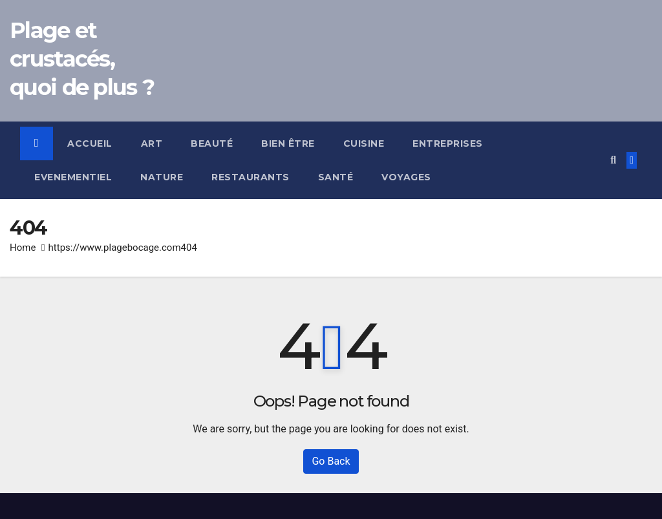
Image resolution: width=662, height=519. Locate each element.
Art (152, 143)
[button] (613, 160)
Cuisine (364, 143)
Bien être (288, 143)
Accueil (89, 143)
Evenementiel (73, 177)
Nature (161, 177)
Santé (336, 177)
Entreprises (447, 143)
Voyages (406, 177)
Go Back (331, 461)
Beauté (212, 143)
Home (23, 247)
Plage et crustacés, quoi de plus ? (82, 59)
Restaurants (250, 177)
